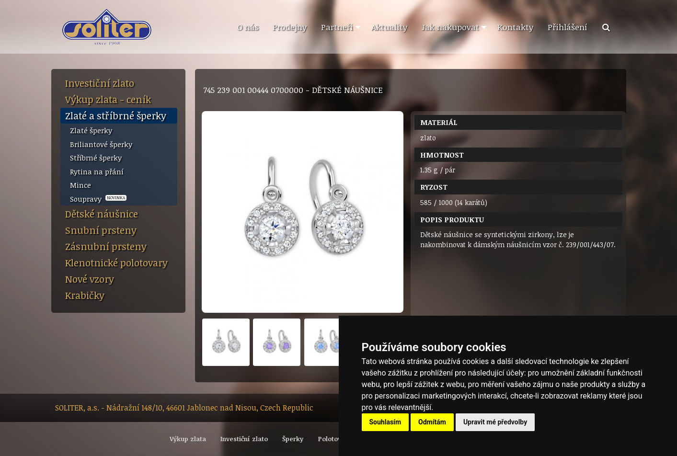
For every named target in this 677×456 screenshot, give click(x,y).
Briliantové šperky (101, 144)
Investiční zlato (99, 83)
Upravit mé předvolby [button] (495, 422)
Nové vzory (89, 278)
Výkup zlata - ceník (108, 99)
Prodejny (290, 27)
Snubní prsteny (101, 230)
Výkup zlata (188, 438)
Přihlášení (567, 27)
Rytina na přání (97, 171)
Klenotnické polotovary (116, 262)
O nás (248, 27)
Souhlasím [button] (385, 422)
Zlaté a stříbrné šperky (115, 115)
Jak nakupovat (450, 27)
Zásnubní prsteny (106, 246)
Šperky (292, 438)
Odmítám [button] (432, 422)
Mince (80, 185)
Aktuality (389, 27)
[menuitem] (247, 27)
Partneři (337, 27)
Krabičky (84, 295)
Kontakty (515, 27)
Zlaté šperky (91, 130)
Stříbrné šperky (96, 157)
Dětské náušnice (101, 213)
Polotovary (334, 438)
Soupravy (98, 199)
